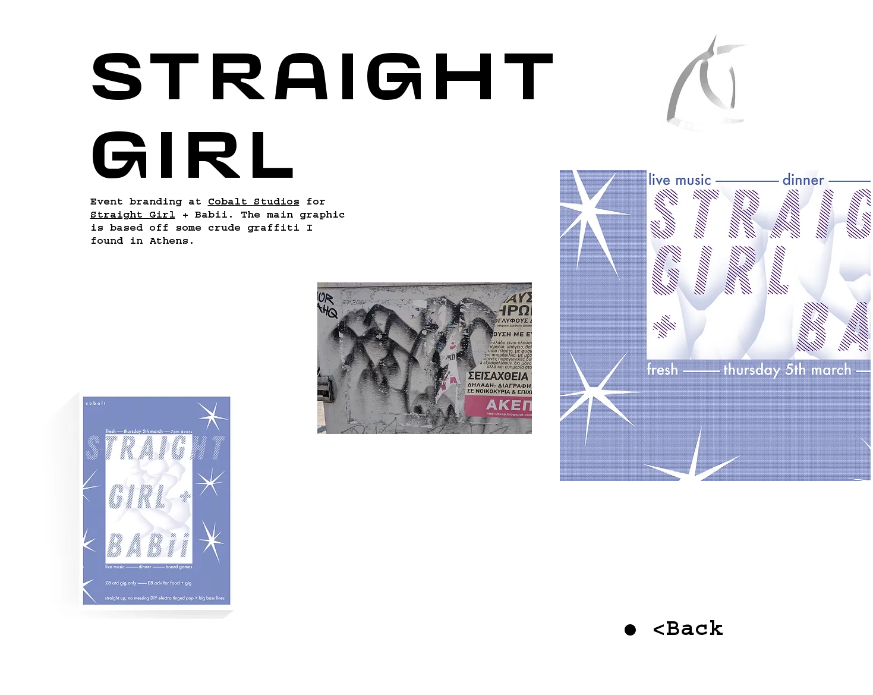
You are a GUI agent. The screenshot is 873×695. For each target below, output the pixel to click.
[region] (712, 104)
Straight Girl (132, 216)
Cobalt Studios (254, 203)
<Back (687, 632)
